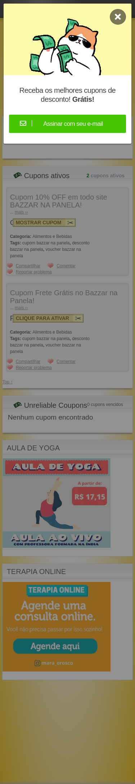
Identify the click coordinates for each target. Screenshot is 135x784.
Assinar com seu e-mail (73, 123)
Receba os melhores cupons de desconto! (67, 94)
